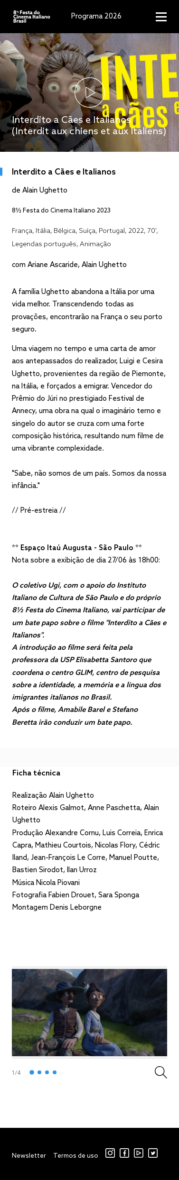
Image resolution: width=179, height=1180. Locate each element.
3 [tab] (47, 1072)
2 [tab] (39, 1072)
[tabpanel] (89, 1012)
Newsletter (29, 1156)
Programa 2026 (96, 16)
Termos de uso (75, 1156)
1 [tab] (31, 1072)
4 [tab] (55, 1072)
